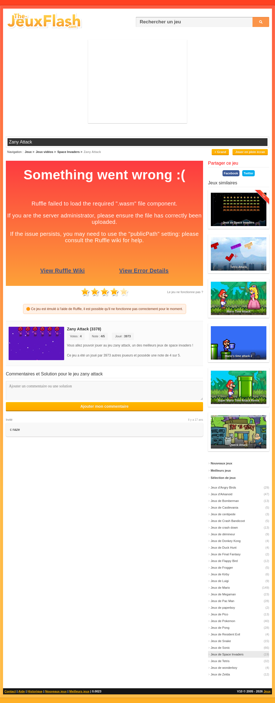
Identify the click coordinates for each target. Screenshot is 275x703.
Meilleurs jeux (79, 691)
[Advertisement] (137, 81)
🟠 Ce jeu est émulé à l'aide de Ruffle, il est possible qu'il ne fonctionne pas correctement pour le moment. (104, 309)
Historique (35, 691)
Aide (21, 691)
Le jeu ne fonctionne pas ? (185, 292)
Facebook (231, 173)
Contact (10, 691)
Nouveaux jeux (56, 691)
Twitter (248, 173)
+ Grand (220, 152)
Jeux (267, 691)
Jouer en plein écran (250, 152)
